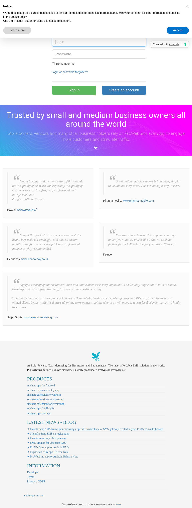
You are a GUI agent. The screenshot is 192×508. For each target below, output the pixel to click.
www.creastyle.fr (27, 209)
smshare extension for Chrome (44, 394)
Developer (33, 472)
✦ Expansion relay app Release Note (48, 452)
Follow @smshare (34, 495)
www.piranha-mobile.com (138, 200)
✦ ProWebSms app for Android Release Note (52, 456)
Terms (30, 476)
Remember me (63, 63)
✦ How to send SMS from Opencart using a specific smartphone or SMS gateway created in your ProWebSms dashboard (95, 429)
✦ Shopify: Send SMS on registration (48, 433)
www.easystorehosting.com (41, 317)
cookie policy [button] (19, 16)
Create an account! (124, 90)
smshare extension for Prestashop (46, 403)
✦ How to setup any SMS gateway (46, 438)
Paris (118, 504)
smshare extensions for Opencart (45, 399)
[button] (187, 6)
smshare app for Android (41, 385)
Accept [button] (177, 30)
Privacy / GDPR (36, 481)
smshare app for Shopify (41, 408)
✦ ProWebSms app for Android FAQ (48, 447)
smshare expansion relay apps (44, 390)
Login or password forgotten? (70, 72)
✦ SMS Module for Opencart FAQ (46, 442)
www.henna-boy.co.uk (35, 259)
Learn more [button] (17, 30)
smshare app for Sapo (39, 413)
